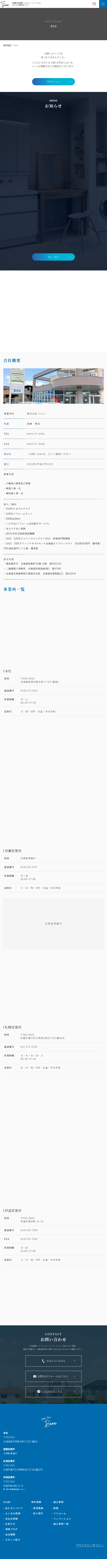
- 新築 (55, 1500)
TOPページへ (53, 81)
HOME (7, 1494)
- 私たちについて (13, 1500)
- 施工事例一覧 (60, 1516)
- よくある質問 (11, 1505)
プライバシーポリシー (90, 1537)
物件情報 (36, 1494)
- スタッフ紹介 (11, 1532)
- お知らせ (9, 1516)
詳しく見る (53, 256)
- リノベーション (61, 1511)
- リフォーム (59, 1505)
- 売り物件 (37, 1505)
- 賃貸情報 (37, 1500)
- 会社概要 (9, 1526)
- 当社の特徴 (10, 1511)
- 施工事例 (58, 1494)
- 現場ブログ (10, 1521)
